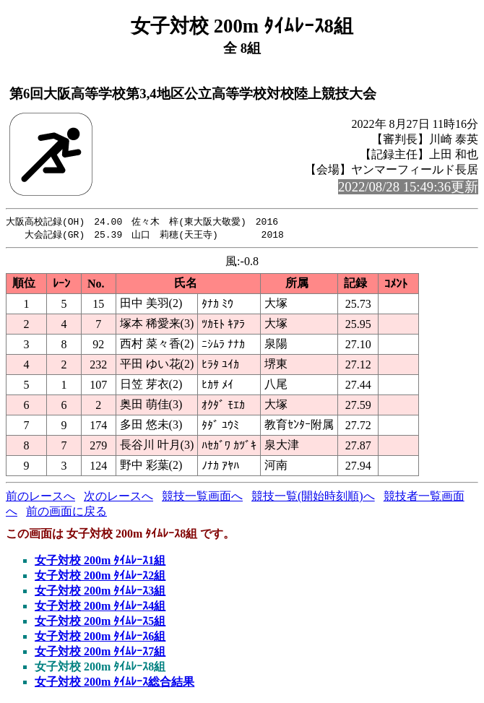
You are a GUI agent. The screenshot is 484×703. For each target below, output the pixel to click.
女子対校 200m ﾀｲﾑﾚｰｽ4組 (100, 607)
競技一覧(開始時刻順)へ (313, 497)
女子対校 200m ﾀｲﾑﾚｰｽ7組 (100, 653)
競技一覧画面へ (202, 497)
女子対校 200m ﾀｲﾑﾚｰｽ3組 (100, 592)
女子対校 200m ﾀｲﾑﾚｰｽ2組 (100, 577)
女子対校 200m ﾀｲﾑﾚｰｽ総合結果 (114, 683)
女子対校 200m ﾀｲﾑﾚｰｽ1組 (100, 562)
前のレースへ (40, 497)
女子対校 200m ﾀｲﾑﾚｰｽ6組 (100, 637)
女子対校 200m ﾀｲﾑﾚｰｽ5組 (100, 622)
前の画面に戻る (66, 512)
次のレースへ (118, 497)
